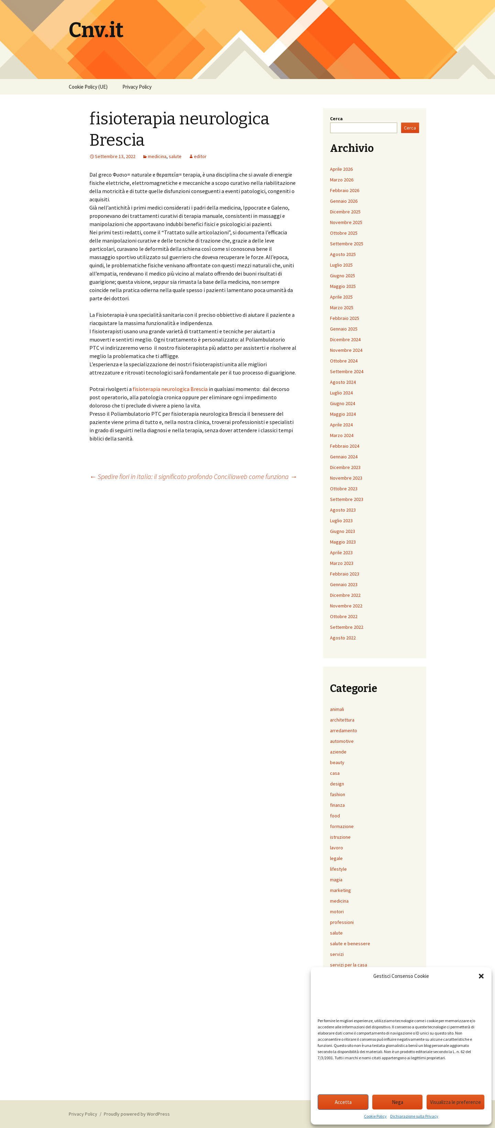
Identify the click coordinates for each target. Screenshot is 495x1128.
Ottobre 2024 (344, 361)
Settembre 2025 (346, 244)
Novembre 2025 (346, 222)
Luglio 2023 (341, 520)
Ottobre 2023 (344, 488)
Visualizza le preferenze (455, 1102)
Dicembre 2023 (345, 467)
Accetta (343, 1102)
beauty (337, 762)
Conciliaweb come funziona (255, 476)
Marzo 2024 (341, 435)
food (335, 816)
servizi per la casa (348, 965)
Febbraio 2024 (344, 446)
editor (200, 156)
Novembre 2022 (346, 606)
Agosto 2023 (343, 510)
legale (336, 858)
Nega (397, 1102)
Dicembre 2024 (345, 339)
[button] (481, 976)
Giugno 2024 (342, 403)
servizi (337, 954)
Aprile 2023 (341, 552)
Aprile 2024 (341, 425)
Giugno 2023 (342, 531)
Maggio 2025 (343, 286)
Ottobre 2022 (344, 616)
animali (337, 709)
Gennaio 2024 (344, 457)
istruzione (340, 837)
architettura (342, 720)
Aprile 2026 (341, 169)
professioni (342, 922)
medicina (157, 156)
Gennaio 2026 (344, 201)
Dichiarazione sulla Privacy (414, 1116)
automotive (342, 741)
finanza (337, 805)
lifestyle (338, 869)
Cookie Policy (375, 1116)
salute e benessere (350, 943)
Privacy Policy (137, 86)
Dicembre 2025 (345, 212)
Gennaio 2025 (344, 329)
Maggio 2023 (343, 542)
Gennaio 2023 (344, 584)
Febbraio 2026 (344, 190)
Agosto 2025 (343, 254)
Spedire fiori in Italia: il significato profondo (150, 476)
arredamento (343, 730)
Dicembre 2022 (345, 595)
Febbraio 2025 (344, 318)
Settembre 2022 (346, 627)
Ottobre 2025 (344, 233)
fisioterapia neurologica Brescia (170, 389)
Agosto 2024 (343, 382)
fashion (337, 794)
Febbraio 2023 (344, 574)
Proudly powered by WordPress (137, 1114)
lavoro (336, 848)
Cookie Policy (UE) (88, 86)
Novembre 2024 (346, 350)
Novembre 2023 (346, 478)
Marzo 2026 (341, 180)
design (337, 784)
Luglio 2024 (341, 393)
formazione (342, 826)
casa (335, 773)
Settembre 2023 (346, 499)
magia (336, 879)
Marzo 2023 (341, 563)
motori (337, 911)
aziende (338, 752)
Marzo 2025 (341, 307)
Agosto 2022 (343, 638)
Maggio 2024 (343, 414)
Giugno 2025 (342, 275)
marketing (340, 890)
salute (175, 156)
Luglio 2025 (341, 265)
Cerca (336, 118)
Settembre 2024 (346, 371)
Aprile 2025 (341, 297)
